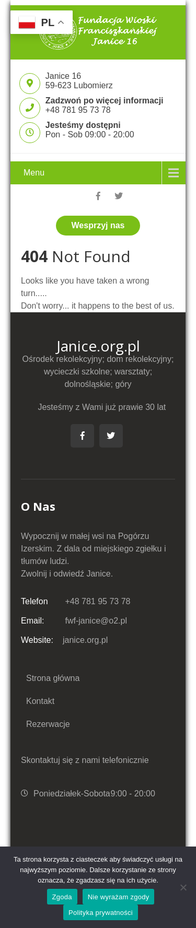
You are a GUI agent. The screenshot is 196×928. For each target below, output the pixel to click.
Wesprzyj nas (98, 225)
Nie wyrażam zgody (118, 897)
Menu (34, 172)
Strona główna (52, 678)
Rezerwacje (48, 724)
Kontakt (40, 701)
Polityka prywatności (100, 913)
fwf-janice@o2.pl (74, 620)
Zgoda (62, 897)
